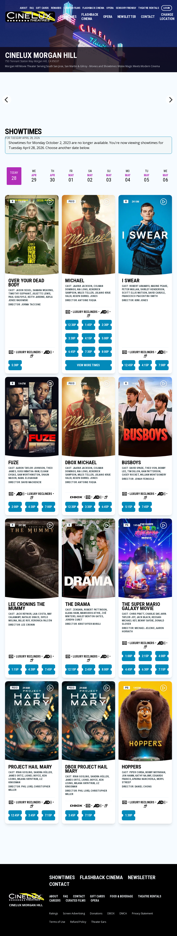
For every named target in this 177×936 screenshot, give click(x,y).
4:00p (162, 656)
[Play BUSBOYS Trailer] (163, 383)
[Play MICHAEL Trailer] (106, 201)
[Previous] (6, 99)
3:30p (71, 338)
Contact (148, 17)
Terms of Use (57, 922)
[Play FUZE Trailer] (50, 383)
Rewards (56, 8)
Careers (55, 900)
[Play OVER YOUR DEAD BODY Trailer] (50, 201)
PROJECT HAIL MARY (30, 767)
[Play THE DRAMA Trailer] (106, 525)
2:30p (105, 325)
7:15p (162, 669)
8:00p (105, 351)
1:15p (15, 669)
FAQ (32, 8)
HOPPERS (131, 767)
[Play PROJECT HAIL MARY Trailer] (50, 688)
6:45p (71, 351)
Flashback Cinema (93, 8)
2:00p (15, 507)
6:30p (145, 669)
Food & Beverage (121, 896)
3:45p (31, 815)
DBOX (111, 913)
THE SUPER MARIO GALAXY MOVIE (141, 606)
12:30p (72, 325)
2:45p (88, 669)
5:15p (128, 507)
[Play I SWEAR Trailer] (163, 201)
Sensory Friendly (126, 8)
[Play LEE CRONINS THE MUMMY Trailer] (50, 525)
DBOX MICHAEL (81, 462)
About (24, 8)
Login (166, 8)
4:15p (88, 338)
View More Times (88, 365)
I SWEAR (130, 281)
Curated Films (72, 8)
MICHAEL (74, 281)
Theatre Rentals (148, 8)
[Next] (170, 99)
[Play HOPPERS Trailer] (163, 688)
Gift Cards (42, 8)
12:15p (72, 669)
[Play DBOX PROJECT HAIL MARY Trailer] (106, 688)
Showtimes (68, 17)
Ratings (53, 913)
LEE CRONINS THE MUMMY (26, 606)
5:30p (15, 365)
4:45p (128, 669)
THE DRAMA (77, 604)
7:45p (145, 507)
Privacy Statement (142, 913)
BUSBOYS (131, 462)
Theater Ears (98, 922)
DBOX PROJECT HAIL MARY (86, 769)
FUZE (13, 462)
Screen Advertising (74, 913)
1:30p (128, 815)
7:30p (88, 351)
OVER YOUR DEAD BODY (26, 283)
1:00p (128, 656)
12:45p (128, 365)
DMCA (123, 913)
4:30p (31, 507)
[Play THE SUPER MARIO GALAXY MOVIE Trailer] (163, 525)
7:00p (162, 365)
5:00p (105, 338)
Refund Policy (78, 922)
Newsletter (126, 17)
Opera (110, 8)
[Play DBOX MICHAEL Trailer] (106, 383)
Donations (96, 913)
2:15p (145, 656)
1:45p (88, 325)
